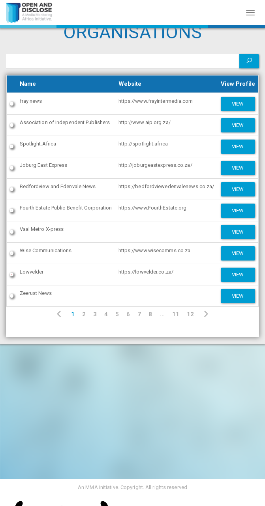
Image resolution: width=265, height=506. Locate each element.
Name (28, 83)
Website (130, 83)
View (238, 104)
